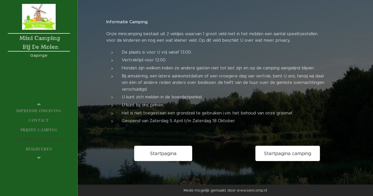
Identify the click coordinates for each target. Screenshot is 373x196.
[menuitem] (39, 111)
